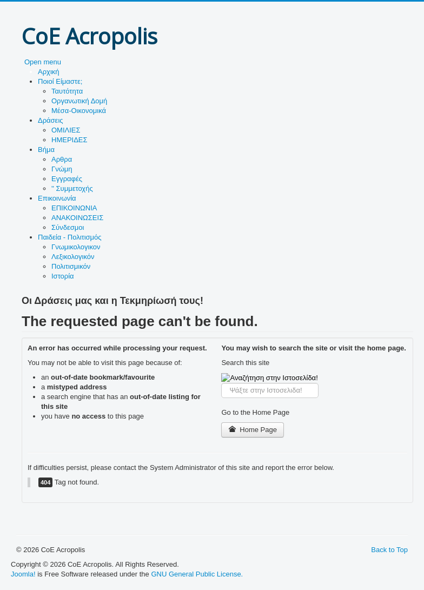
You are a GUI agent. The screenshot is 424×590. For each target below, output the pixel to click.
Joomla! (23, 574)
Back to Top (389, 550)
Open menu (42, 62)
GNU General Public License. (197, 574)
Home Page (252, 430)
